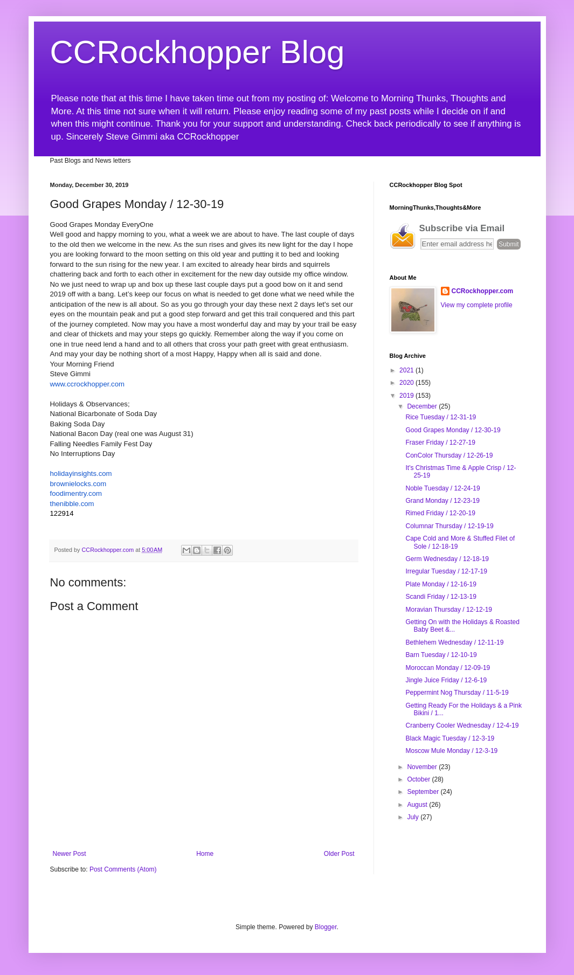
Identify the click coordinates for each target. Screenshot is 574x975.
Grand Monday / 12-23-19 (442, 500)
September (423, 792)
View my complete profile (477, 305)
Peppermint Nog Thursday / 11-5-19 (456, 692)
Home (204, 854)
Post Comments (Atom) (123, 869)
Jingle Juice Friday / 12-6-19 (446, 680)
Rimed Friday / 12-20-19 (440, 513)
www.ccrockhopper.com (87, 384)
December (423, 406)
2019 (407, 395)
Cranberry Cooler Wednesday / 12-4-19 (461, 725)
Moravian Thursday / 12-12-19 (448, 609)
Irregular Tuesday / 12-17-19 (446, 571)
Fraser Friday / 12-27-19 (440, 442)
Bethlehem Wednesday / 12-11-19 (454, 642)
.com (81, 473)
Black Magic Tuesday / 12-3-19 (449, 738)
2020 (407, 382)
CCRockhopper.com (483, 291)
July (413, 817)
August (418, 804)
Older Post (339, 854)
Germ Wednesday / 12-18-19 (447, 559)
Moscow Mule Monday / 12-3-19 (451, 751)
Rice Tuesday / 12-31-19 (440, 417)
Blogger (326, 927)
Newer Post (69, 854)
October (419, 779)
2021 (407, 370)
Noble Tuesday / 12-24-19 (442, 488)
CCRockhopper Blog (197, 52)
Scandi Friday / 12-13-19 (440, 596)
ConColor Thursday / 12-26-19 (449, 455)
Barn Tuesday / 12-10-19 (440, 655)
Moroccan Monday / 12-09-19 (447, 668)
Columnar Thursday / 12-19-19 (449, 526)
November (423, 767)
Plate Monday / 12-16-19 (440, 584)
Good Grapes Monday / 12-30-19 (452, 430)
